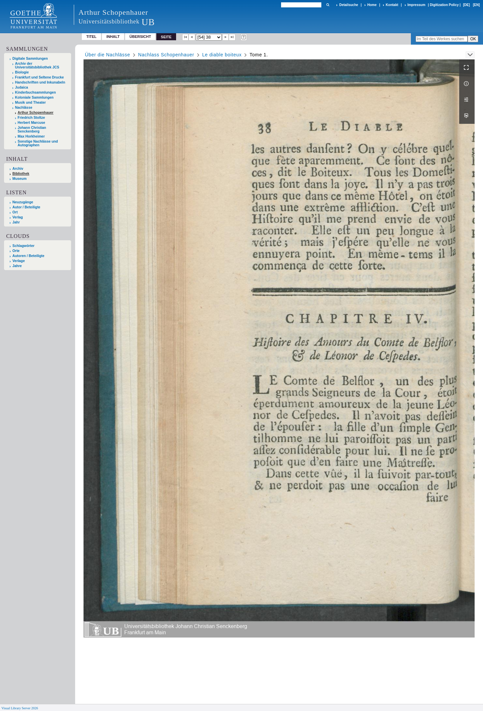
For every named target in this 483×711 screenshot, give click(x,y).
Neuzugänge (22, 202)
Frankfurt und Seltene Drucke (39, 77)
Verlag (17, 217)
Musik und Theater (30, 102)
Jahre (17, 266)
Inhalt (113, 37)
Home (372, 5)
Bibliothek (20, 173)
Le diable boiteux (222, 54)
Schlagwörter (23, 246)
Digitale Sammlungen (30, 58)
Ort (15, 212)
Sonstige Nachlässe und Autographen (38, 143)
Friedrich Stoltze (31, 117)
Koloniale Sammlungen (34, 97)
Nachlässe (23, 107)
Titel (91, 37)
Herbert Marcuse (31, 122)
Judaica (21, 87)
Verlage (18, 261)
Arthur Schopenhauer (36, 112)
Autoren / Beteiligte (28, 256)
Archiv (17, 168)
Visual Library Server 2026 (19, 708)
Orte (15, 251)
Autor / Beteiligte (26, 207)
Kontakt (392, 5)
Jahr (16, 222)
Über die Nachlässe (107, 54)
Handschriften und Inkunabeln (40, 82)
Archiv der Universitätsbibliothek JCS (37, 65)
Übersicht (140, 37)
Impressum (416, 5)
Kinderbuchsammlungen (35, 92)
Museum (19, 179)
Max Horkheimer (31, 136)
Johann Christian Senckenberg (32, 129)
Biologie (22, 72)
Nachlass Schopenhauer (166, 54)
